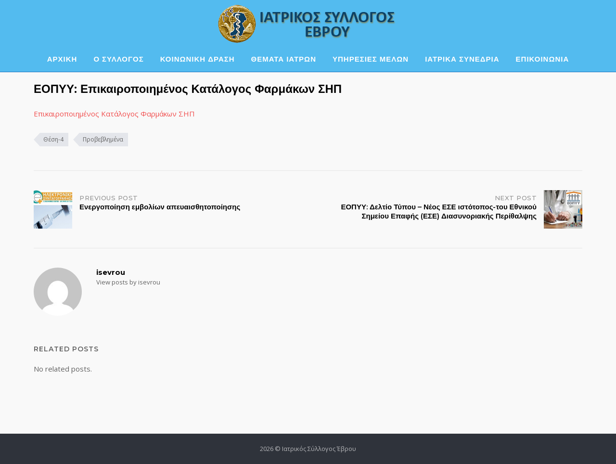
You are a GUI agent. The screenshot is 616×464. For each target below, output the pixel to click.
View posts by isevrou (128, 282)
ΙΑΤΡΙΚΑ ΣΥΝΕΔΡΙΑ (462, 59)
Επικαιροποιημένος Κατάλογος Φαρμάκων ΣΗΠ (114, 113)
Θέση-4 (53, 139)
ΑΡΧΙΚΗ (62, 59)
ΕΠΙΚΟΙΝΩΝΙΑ (542, 59)
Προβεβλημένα (103, 139)
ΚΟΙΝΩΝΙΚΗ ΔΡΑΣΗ (197, 59)
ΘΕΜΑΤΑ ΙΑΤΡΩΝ (283, 59)
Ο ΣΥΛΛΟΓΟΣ (118, 59)
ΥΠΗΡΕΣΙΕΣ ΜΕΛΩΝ (371, 59)
